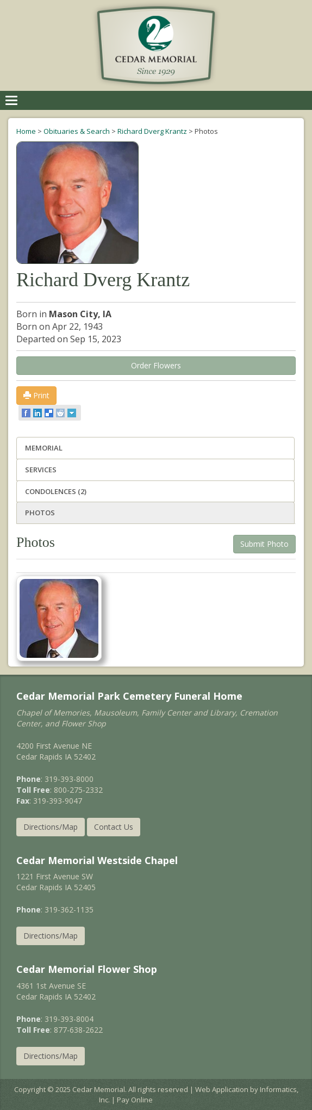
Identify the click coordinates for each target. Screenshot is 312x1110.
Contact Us (113, 827)
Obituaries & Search (76, 131)
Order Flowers (156, 365)
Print (36, 395)
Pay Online (135, 1100)
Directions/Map (50, 827)
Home (26, 131)
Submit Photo (264, 544)
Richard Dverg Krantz (152, 131)
